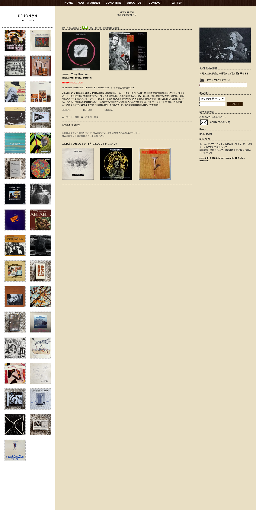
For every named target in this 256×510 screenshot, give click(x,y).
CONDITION (113, 2)
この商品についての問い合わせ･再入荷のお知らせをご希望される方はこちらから (101, 133)
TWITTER (176, 2)
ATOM (209, 134)
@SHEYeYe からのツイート (212, 117)
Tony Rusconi (80, 74)
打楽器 (88, 117)
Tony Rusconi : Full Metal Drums (100, 28)
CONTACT (155, 2)
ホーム (202, 144)
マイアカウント (215, 144)
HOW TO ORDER (89, 2)
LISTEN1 (66, 110)
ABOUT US (134, 2)
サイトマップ (205, 153)
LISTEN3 (109, 110)
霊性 (96, 117)
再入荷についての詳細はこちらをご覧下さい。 (84, 136)
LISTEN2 (87, 110)
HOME (68, 2)
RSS (201, 134)
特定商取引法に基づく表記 (237, 150)
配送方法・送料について (211, 150)
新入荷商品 (74, 28)
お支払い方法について (216, 147)
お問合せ (229, 144)
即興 (77, 117)
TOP (64, 28)
